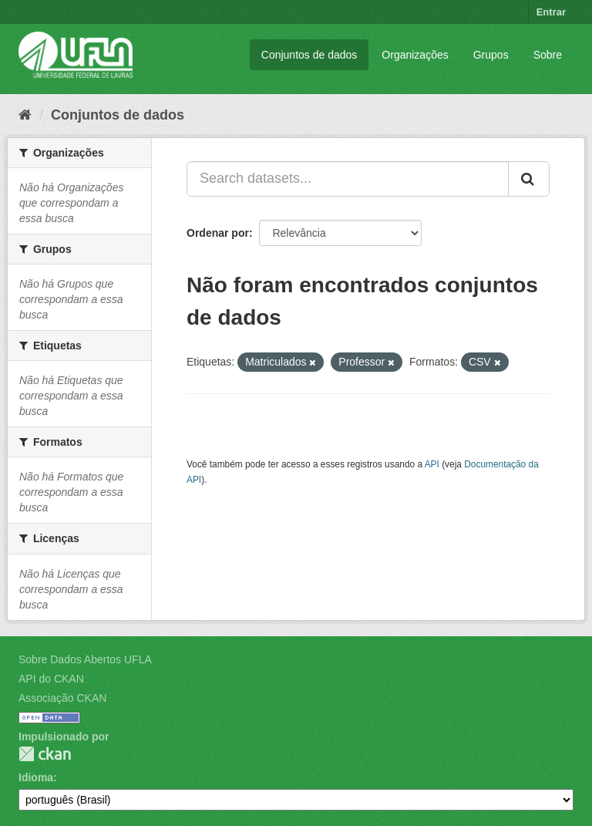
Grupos (491, 55)
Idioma (35, 777)
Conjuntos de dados (309, 55)
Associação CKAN (62, 698)
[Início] (25, 115)
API (432, 464)
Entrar (551, 12)
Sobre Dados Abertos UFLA (85, 659)
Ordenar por (218, 233)
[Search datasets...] (348, 179)
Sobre (547, 55)
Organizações (415, 55)
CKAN (44, 754)
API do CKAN (51, 679)
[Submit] (529, 179)
